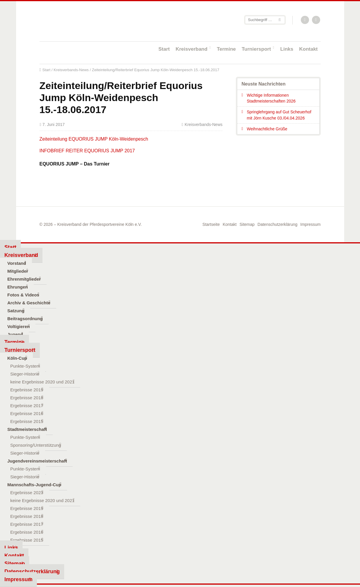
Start (164, 49)
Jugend (15, 334)
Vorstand (16, 263)
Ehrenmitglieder (24, 279)
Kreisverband (191, 49)
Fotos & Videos (23, 294)
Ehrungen (17, 286)
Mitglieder (17, 271)
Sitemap (247, 224)
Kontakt (308, 49)
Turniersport (256, 49)
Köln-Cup (17, 358)
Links (286, 49)
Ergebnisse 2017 (26, 405)
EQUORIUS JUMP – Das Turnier (75, 163)
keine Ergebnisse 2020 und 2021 (42, 381)
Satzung (15, 310)
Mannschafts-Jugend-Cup (34, 484)
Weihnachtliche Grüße (267, 129)
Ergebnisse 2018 (26, 397)
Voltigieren (18, 326)
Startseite (78, 20)
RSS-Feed (305, 20)
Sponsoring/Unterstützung (35, 445)
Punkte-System (25, 366)
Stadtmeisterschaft (27, 429)
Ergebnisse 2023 (26, 492)
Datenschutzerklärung (277, 224)
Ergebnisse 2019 (26, 389)
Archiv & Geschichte (28, 302)
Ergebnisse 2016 (26, 413)
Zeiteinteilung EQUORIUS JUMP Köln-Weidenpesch (94, 138)
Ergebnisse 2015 (26, 421)
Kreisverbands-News (71, 70)
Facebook (316, 20)
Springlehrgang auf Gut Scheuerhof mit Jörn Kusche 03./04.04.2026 (279, 115)
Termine (226, 49)
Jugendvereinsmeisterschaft (37, 460)
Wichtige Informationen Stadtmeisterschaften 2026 (271, 98)
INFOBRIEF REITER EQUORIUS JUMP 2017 (87, 150)
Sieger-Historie (24, 373)
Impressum (310, 224)
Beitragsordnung (25, 318)
